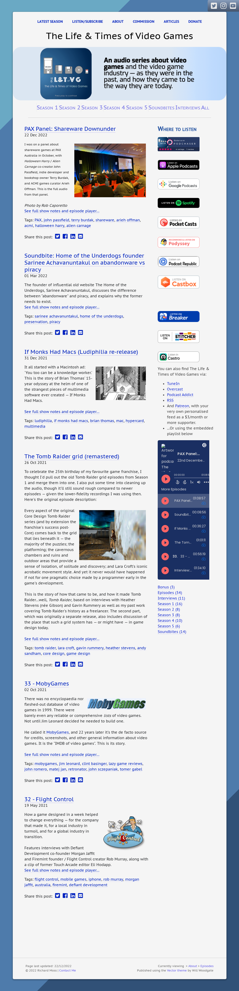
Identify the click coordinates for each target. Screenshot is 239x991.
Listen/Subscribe (87, 21)
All (205, 107)
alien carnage (78, 225)
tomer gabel (131, 769)
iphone (94, 879)
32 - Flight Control (49, 799)
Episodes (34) (170, 592)
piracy (54, 321)
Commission (143, 21)
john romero (35, 769)
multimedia (34, 426)
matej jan (57, 769)
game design (78, 653)
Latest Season (50, 21)
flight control (46, 879)
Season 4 (114, 107)
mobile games (73, 879)
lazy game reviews (125, 763)
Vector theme (177, 970)
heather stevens (120, 648)
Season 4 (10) (170, 620)
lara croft (66, 648)
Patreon (182, 406)
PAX (38, 220)
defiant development (88, 885)
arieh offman (128, 220)
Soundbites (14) (172, 631)
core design (53, 653)
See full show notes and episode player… (61, 211)
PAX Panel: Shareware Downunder (70, 128)
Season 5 (136, 107)
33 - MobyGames (46, 683)
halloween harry (49, 225)
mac (120, 420)
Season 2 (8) (169, 609)
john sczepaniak (103, 769)
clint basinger (94, 763)
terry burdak (82, 220)
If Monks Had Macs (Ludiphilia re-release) (81, 351)
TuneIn (173, 383)
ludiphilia (43, 420)
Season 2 (69, 107)
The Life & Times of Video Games (119, 36)
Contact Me (67, 970)
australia (42, 885)
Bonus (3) (166, 587)
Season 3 (92, 107)
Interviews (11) (171, 598)
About (118, 21)
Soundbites (161, 107)
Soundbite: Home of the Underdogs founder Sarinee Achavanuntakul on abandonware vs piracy (84, 262)
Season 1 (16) (170, 603)
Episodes (206, 966)
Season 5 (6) (169, 626)
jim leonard (69, 763)
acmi (28, 225)
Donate (195, 21)
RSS (170, 400)
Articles (171, 21)
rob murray (113, 879)
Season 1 (47, 107)
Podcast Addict (180, 394)
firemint (59, 885)
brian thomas (102, 420)
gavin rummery (90, 648)
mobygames (46, 763)
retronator (77, 769)
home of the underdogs (101, 316)
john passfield (56, 220)
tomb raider (45, 648)
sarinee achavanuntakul (56, 316)
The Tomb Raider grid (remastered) (71, 456)
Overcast (175, 389)
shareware (104, 220)
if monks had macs (71, 420)
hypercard (135, 420)
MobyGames (57, 732)
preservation (35, 321)
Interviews (187, 107)
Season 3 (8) (169, 615)
